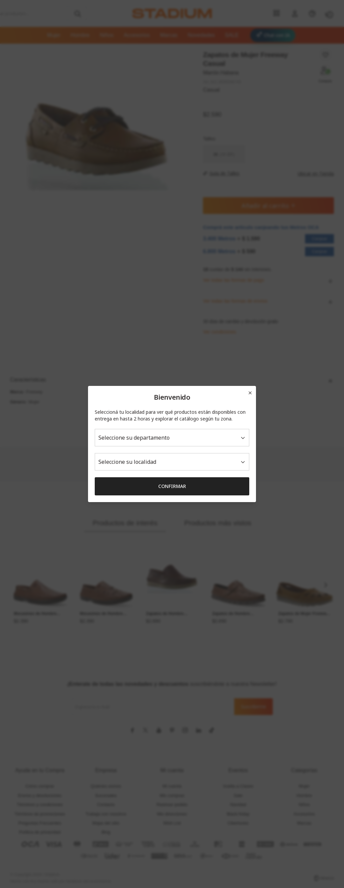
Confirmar (172, 486)
